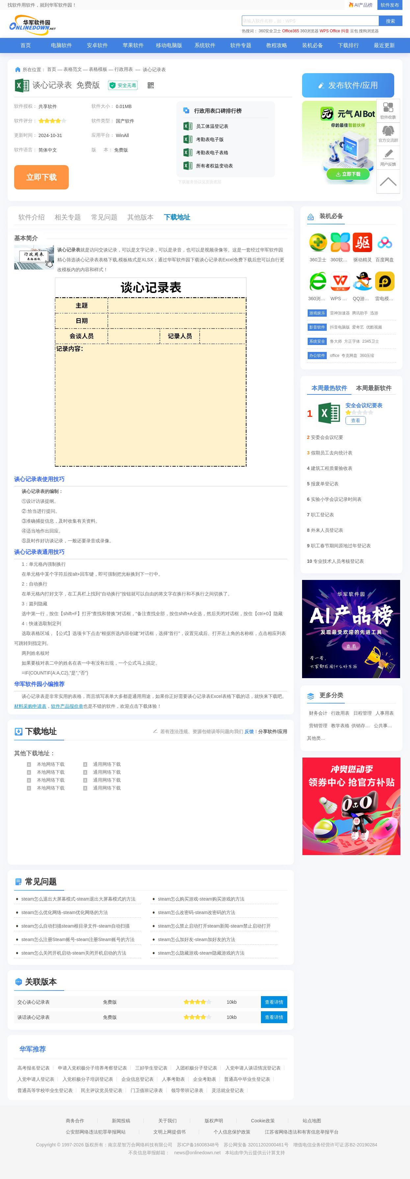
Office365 (290, 31)
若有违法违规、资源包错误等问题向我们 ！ (209, 731)
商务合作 (75, 1120)
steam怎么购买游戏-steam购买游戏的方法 (201, 899)
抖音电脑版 (340, 327)
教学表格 (340, 725)
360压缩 (367, 355)
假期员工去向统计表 (331, 452)
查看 (355, 420)
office (334, 355)
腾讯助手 (360, 313)
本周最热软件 (329, 388)
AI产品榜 (363, 5)
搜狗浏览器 (369, 31)
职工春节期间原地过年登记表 (341, 545)
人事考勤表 (173, 1079)
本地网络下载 (45, 764)
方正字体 (352, 341)
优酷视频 (374, 327)
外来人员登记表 (327, 530)
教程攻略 (276, 45)
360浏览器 (309, 31)
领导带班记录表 (187, 1090)
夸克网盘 (349, 355)
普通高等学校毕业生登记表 (45, 1090)
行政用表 (124, 69)
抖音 (345, 31)
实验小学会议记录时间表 (336, 499)
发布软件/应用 (348, 85)
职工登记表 (322, 514)
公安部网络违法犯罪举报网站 (96, 1132)
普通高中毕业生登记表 (247, 1079)
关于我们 (167, 1120)
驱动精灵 (362, 259)
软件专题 (240, 45)
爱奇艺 (358, 327)
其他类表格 (318, 738)
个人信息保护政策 (232, 1132)
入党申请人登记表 (35, 1079)
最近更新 (384, 45)
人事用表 (384, 713)
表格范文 (73, 69)
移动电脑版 (169, 45)
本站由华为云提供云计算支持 (255, 1152)
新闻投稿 (121, 1120)
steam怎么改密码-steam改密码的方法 (196, 912)
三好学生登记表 (151, 1068)
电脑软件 (61, 45)
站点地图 (312, 1120)
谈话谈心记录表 (33, 1017)
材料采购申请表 (30, 706)
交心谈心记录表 (33, 1002)
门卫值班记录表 (147, 1090)
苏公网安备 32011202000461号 (257, 1144)
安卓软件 (97, 45)
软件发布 (390, 5)
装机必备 (312, 45)
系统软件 (205, 45)
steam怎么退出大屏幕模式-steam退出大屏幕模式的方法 (78, 899)
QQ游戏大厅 (363, 298)
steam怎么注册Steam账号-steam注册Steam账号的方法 (78, 939)
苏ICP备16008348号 (198, 1144)
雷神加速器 (340, 313)
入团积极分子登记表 (196, 1068)
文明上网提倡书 (169, 1132)
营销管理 (318, 725)
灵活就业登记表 (228, 1090)
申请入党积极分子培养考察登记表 (92, 1068)
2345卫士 (370, 341)
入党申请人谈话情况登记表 (253, 1068)
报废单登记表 (325, 483)
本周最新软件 (374, 388)
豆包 (354, 31)
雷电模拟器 (385, 298)
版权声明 (214, 1120)
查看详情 (274, 1002)
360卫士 (318, 259)
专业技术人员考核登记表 (338, 561)
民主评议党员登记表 (101, 1090)
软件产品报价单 (67, 706)
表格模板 (98, 69)
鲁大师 (336, 341)
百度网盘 (384, 259)
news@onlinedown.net (197, 1152)
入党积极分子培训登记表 (88, 1079)
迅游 (374, 313)
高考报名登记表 (33, 1068)
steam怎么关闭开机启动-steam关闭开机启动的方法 (73, 953)
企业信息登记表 (137, 1079)
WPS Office (330, 31)
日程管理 (362, 713)
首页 (25, 45)
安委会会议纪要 (327, 437)
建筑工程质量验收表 (331, 468)
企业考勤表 (204, 1079)
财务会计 (318, 713)
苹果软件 (133, 45)
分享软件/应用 (272, 731)
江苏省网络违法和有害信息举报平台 (302, 1132)
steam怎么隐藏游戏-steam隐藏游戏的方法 (201, 953)
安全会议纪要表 (364, 405)
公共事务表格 (385, 725)
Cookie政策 (263, 1120)
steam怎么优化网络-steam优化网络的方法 (64, 912)
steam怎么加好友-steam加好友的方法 (196, 939)
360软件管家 (341, 259)
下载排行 (348, 45)
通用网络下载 (101, 764)
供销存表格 (362, 725)
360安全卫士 (270, 31)
